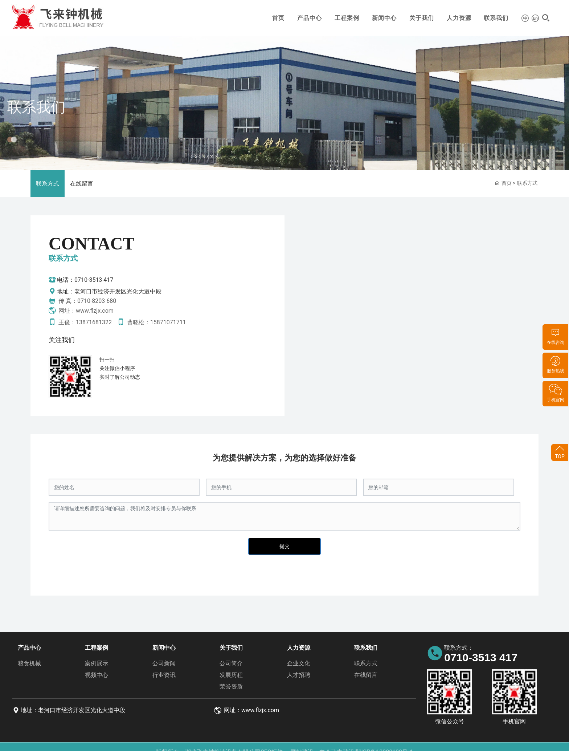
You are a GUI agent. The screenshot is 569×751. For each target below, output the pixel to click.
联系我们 (496, 18)
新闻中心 (384, 18)
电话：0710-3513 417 (81, 279)
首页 (278, 18)
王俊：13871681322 (80, 322)
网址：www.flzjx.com (81, 310)
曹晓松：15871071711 (151, 322)
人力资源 (459, 18)
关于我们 (421, 18)
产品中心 (309, 18)
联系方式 (47, 183)
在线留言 (81, 183)
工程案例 (347, 18)
